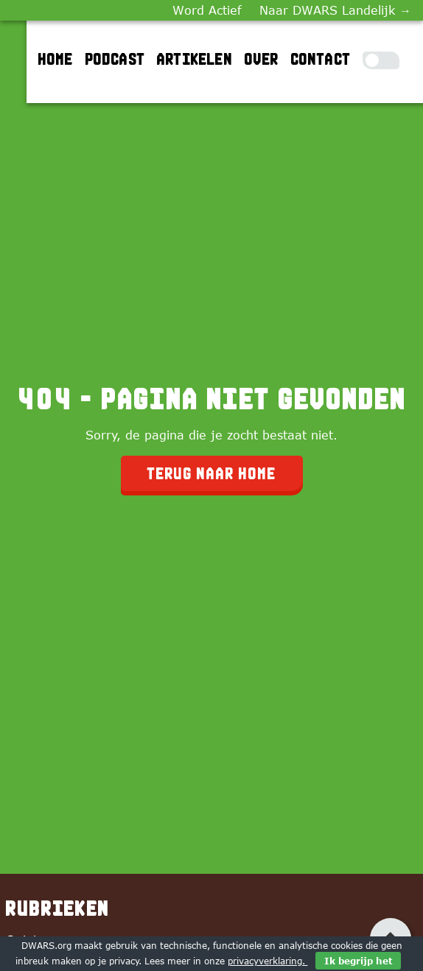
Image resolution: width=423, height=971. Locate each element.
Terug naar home (211, 473)
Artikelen (195, 59)
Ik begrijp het (358, 961)
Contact (321, 59)
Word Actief (207, 10)
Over (262, 59)
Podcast (115, 59)
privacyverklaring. (268, 961)
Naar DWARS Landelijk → (335, 10)
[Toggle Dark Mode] (381, 60)
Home (56, 59)
